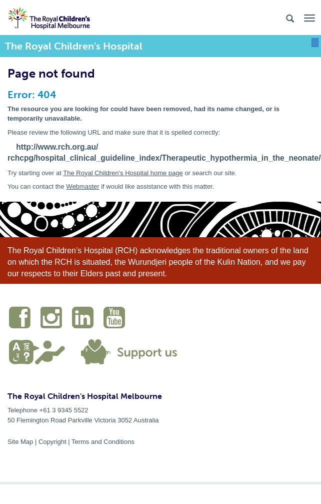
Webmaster (82, 186)
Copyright (52, 441)
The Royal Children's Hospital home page (123, 173)
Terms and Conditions (103, 441)
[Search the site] (290, 18)
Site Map (20, 441)
